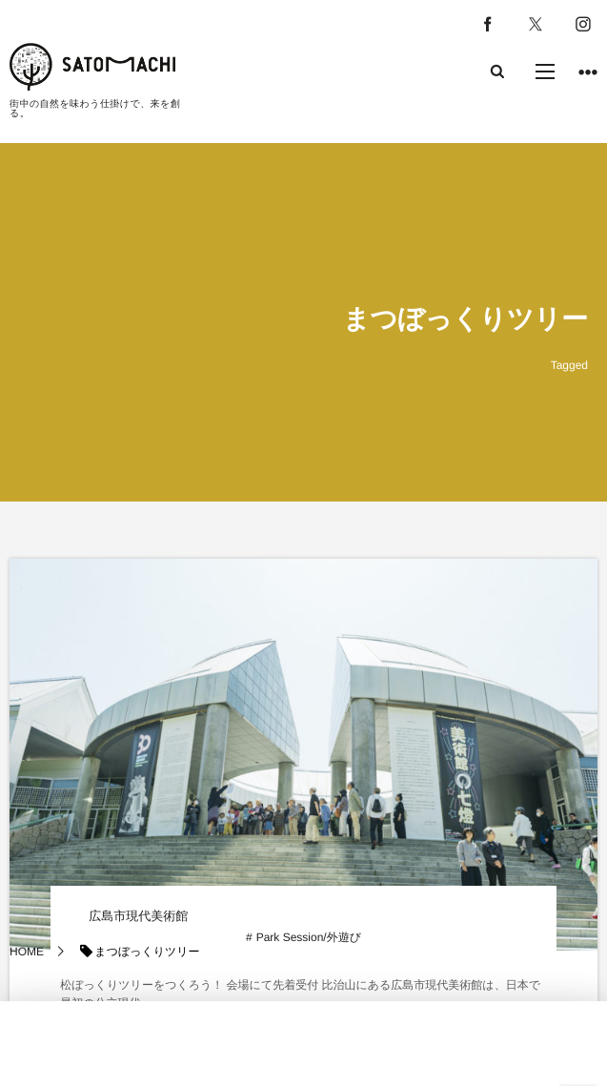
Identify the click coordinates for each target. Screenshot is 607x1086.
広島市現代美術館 (138, 916)
